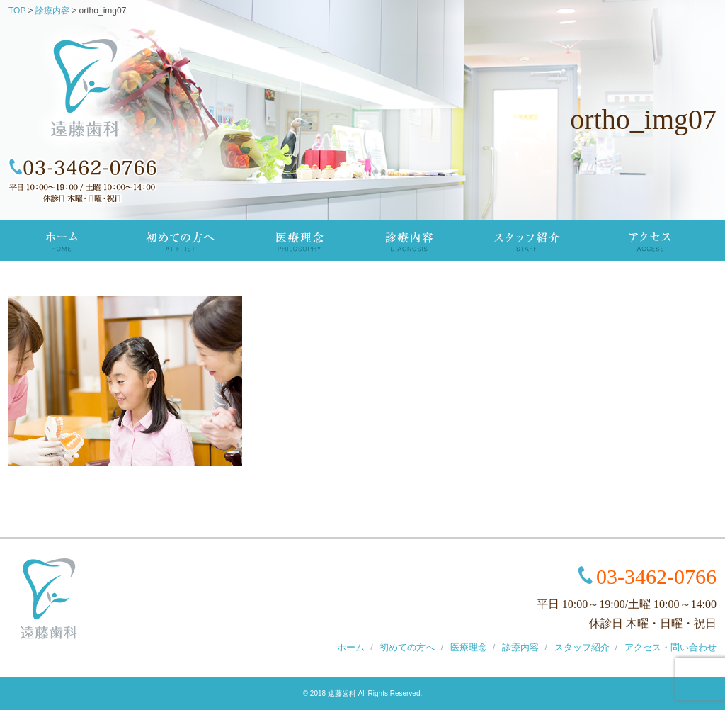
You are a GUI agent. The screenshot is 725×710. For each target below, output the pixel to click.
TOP (61, 240)
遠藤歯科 (342, 693)
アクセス (649, 240)
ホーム (351, 647)
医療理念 (299, 240)
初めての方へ (179, 240)
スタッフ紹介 (528, 240)
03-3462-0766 (656, 576)
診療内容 (410, 240)
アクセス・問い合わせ (670, 647)
